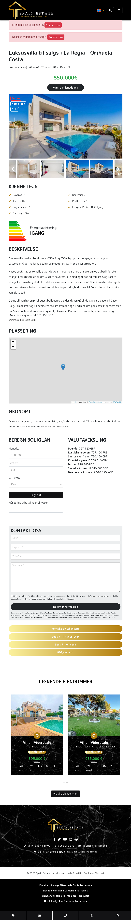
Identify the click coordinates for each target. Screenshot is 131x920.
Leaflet (74, 402)
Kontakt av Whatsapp (66, 628)
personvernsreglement (102, 596)
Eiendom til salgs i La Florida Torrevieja (65, 890)
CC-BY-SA (117, 402)
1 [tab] (64, 782)
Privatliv (77, 873)
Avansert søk (53, 25)
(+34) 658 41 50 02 (39, 845)
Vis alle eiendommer (65, 793)
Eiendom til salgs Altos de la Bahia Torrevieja (65, 885)
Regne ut (35, 495)
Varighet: (14, 477)
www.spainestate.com (22, 320)
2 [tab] (67, 782)
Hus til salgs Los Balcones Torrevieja (65, 901)
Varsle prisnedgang (65, 87)
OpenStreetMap (95, 402)
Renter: (13, 463)
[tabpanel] (37, 736)
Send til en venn (65, 644)
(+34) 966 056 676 (63, 845)
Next (118, 126)
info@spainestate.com (95, 845)
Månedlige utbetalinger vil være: (28, 502)
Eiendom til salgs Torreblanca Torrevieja (65, 895)
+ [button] (13, 341)
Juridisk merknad (61, 873)
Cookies (88, 873)
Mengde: (14, 448)
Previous (13, 126)
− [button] (13, 346)
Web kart (99, 873)
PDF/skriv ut (65, 652)
